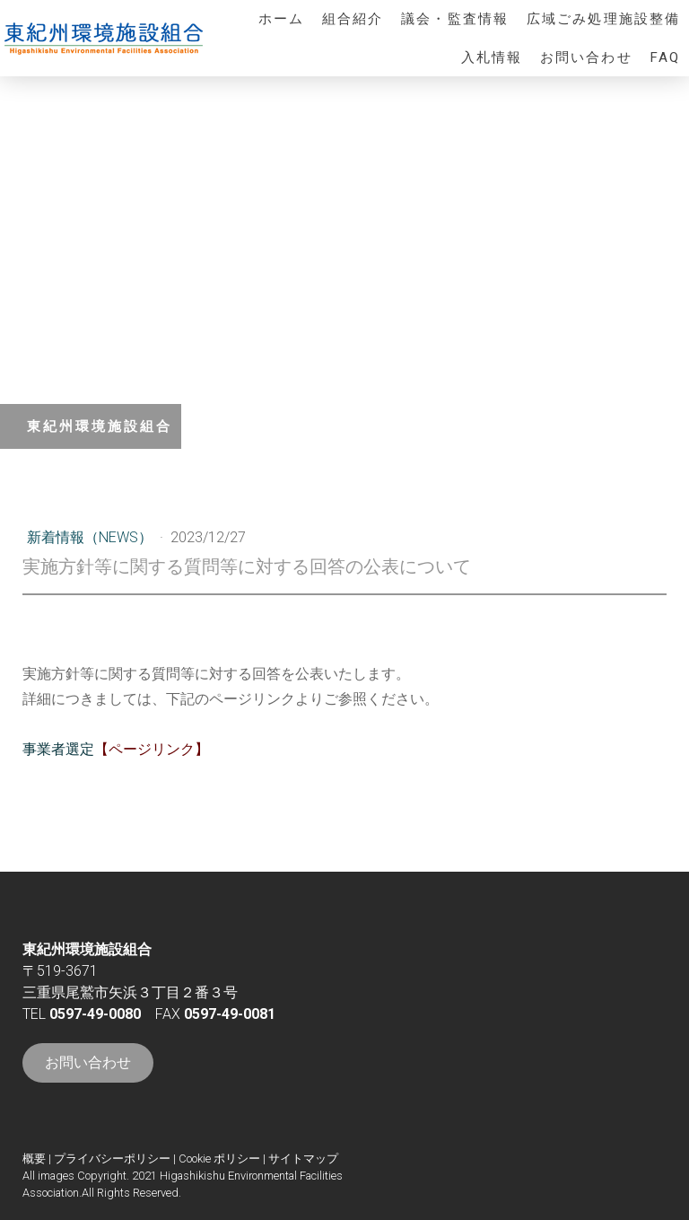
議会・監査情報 (455, 19)
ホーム (281, 19)
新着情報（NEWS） (91, 537)
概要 (34, 1158)
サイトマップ (303, 1158)
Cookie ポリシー (219, 1158)
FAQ (665, 57)
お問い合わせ (586, 57)
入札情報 (491, 57)
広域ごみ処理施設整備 (603, 19)
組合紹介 (352, 19)
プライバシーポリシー (112, 1158)
